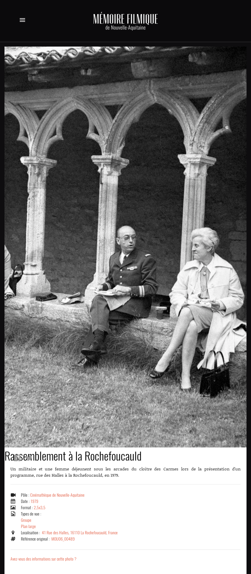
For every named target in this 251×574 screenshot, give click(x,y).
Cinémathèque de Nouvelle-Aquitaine (57, 495)
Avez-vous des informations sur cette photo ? (43, 559)
